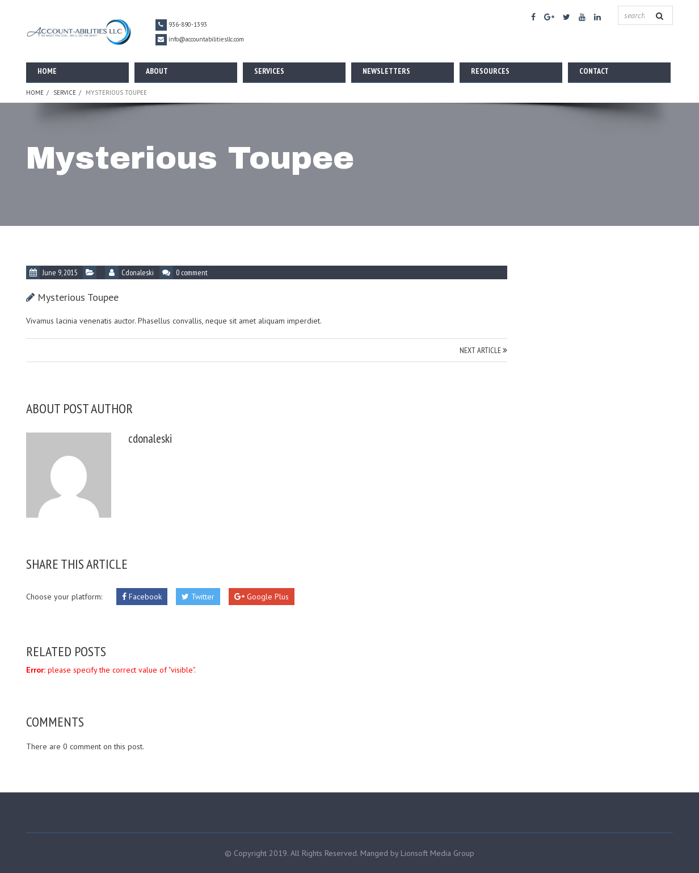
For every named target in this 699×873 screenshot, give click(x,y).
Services (269, 71)
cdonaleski (137, 272)
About (157, 71)
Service (64, 92)
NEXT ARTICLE (483, 350)
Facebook (142, 596)
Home (47, 71)
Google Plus (261, 596)
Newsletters (386, 71)
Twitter (198, 596)
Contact (594, 71)
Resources (490, 71)
